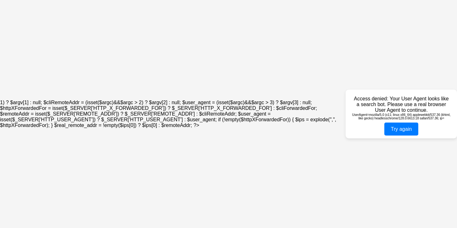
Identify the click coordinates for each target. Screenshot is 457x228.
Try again (401, 129)
